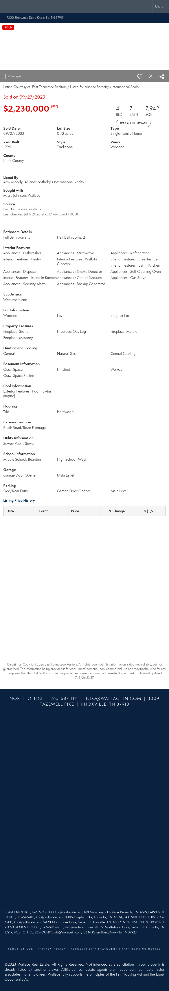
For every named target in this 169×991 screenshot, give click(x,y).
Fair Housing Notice (141, 949)
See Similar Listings (133, 123)
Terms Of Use (20, 949)
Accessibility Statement (94, 949)
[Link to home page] (5, 6)
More (159, 6)
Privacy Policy (52, 949)
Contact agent (14, 76)
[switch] (139, 76)
